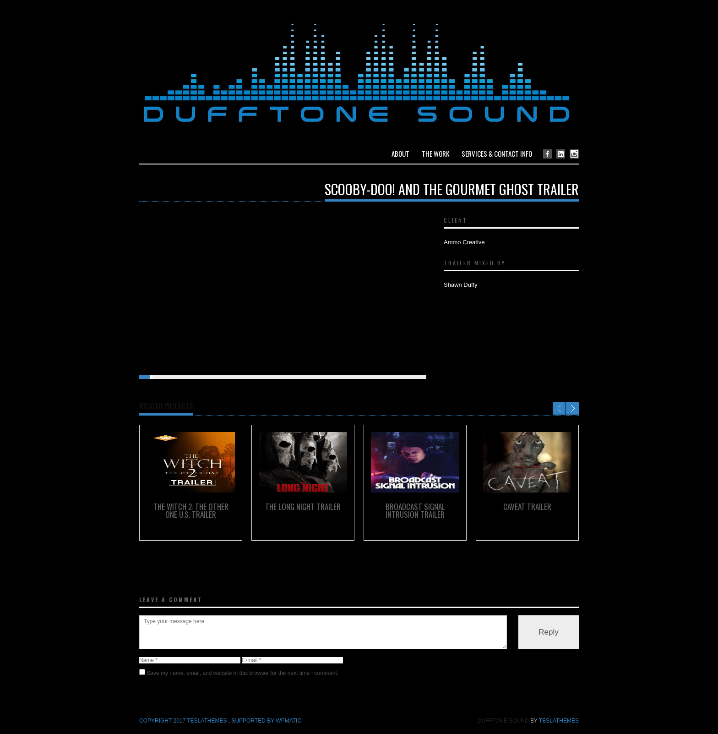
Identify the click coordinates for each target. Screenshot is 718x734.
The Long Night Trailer (303, 506)
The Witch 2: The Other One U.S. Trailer (190, 510)
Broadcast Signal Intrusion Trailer (415, 510)
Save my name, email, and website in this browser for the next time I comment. (242, 673)
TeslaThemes (559, 721)
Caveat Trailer (527, 506)
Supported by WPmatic (266, 721)
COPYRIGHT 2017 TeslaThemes (183, 721)
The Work (435, 153)
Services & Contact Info (497, 153)
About (400, 153)
